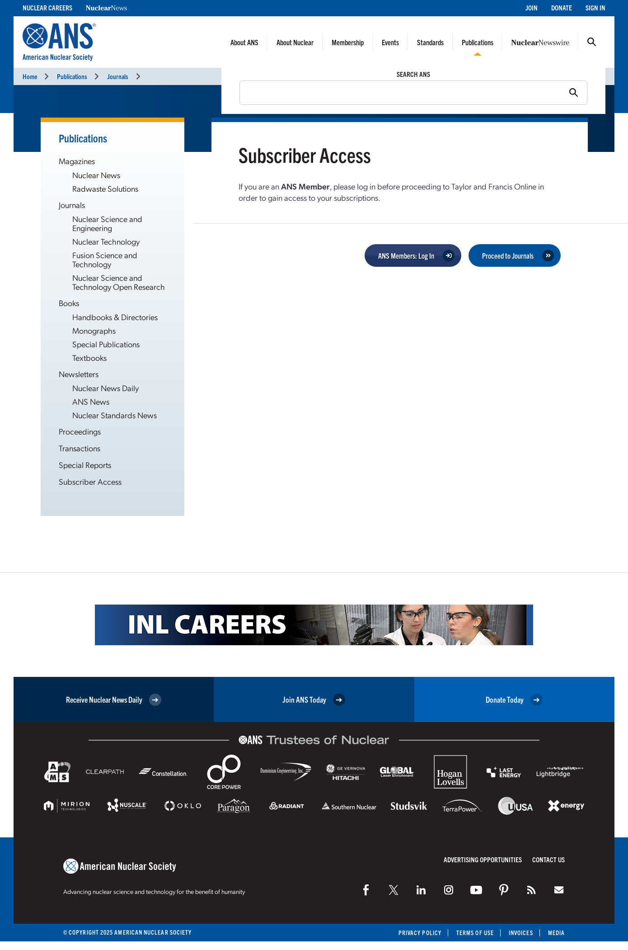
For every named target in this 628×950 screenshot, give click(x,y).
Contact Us (548, 859)
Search (591, 42)
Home (30, 76)
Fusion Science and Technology (104, 259)
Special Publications (106, 344)
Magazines (77, 161)
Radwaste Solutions (105, 188)
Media (556, 932)
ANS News (90, 401)
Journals (117, 76)
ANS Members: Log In (406, 255)
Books (69, 303)
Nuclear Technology (106, 241)
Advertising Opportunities (483, 859)
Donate (561, 7)
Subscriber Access (90, 481)
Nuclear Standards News (114, 415)
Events (390, 42)
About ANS (244, 42)
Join (531, 7)
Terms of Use (475, 932)
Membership (348, 42)
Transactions (79, 448)
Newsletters (78, 374)
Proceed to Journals (508, 255)
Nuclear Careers (47, 7)
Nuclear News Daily (105, 388)
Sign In (595, 7)
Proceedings (80, 431)
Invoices (521, 932)
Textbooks (89, 357)
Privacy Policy (419, 932)
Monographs (94, 330)
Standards (430, 42)
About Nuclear (295, 42)
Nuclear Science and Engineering (107, 223)
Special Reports (85, 464)
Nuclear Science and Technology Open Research (118, 282)
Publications (477, 42)
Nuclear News (96, 175)
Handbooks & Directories (115, 317)
